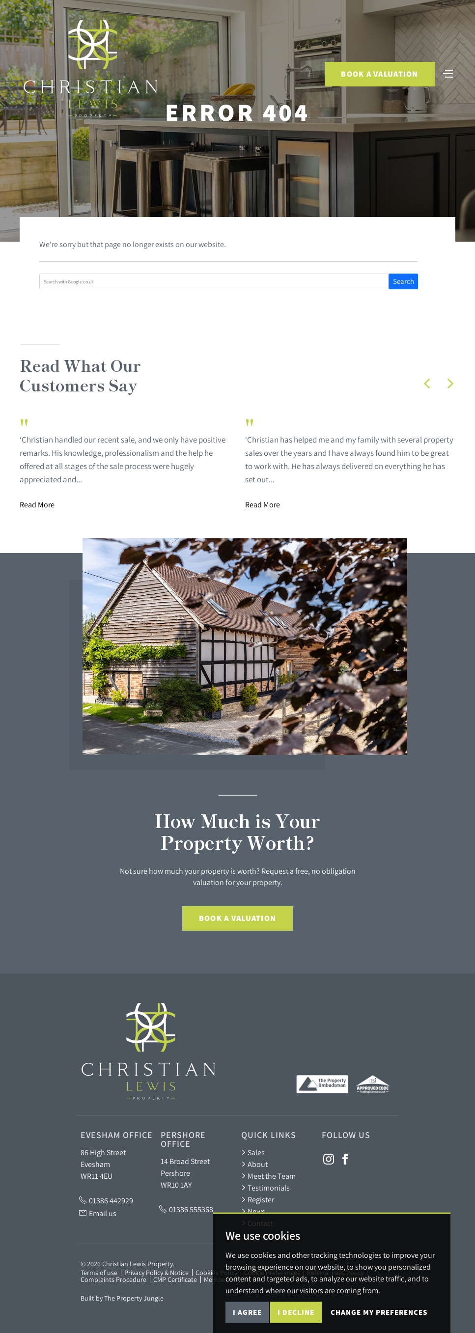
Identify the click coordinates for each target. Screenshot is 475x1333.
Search (403, 281)
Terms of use (99, 1272)
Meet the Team (268, 1176)
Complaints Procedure (113, 1279)
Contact (257, 1223)
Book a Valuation (379, 74)
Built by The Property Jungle (122, 1298)
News (253, 1211)
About (254, 1164)
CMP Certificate (175, 1279)
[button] (427, 384)
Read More (37, 504)
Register (257, 1199)
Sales (253, 1152)
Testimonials (265, 1188)
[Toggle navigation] (448, 73)
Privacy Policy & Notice (156, 1272)
